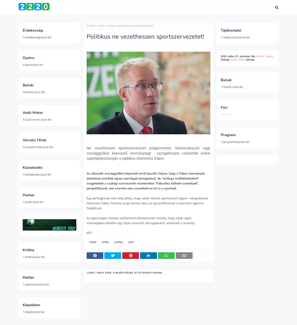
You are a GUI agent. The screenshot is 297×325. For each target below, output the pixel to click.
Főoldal (91, 25)
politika (118, 242)
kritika (105, 242)
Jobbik (101, 25)
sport (131, 242)
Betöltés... (227, 114)
